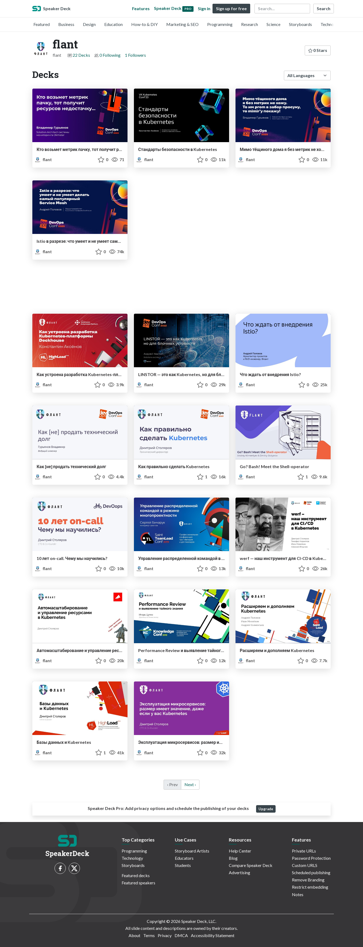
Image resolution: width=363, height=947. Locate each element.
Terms (149, 935)
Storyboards (300, 24)
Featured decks (136, 875)
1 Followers (135, 55)
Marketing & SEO (182, 24)
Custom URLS (304, 865)
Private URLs (304, 850)
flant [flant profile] (43, 159)
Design (89, 24)
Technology (331, 24)
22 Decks (81, 55)
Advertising (239, 872)
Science (273, 24)
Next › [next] (190, 784)
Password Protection (311, 858)
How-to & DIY (144, 24)
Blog (233, 858)
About (134, 935)
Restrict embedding (310, 886)
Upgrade (265, 809)
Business (66, 24)
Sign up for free (231, 8)
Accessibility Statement (212, 935)
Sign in (204, 8)
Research (249, 24)
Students (183, 865)
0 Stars (317, 50)
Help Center (240, 850)
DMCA (181, 935)
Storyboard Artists (192, 850)
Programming (220, 24)
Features (141, 8)
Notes (297, 894)
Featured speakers (138, 882)
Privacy (165, 935)
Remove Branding (308, 879)
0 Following (110, 55)
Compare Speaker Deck (250, 865)
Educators (184, 858)
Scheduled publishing (311, 872)
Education (113, 24)
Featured (41, 24)
